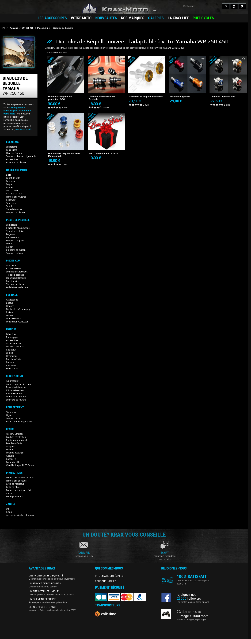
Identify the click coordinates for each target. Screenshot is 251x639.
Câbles (9, 353)
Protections (14, 472)
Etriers (9, 312)
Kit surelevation (14, 393)
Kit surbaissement (15, 390)
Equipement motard (16, 440)
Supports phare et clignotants (21, 156)
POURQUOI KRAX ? (105, 581)
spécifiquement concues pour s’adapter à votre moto (17, 110)
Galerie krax (189, 611)
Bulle (8, 175)
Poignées (10, 234)
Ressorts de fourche (16, 387)
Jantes (11, 504)
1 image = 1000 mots (192, 616)
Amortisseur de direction (18, 384)
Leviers (9, 315)
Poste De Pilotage (18, 220)
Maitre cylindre (13, 318)
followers (189, 598)
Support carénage (15, 253)
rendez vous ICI (24, 129)
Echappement (15, 407)
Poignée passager (15, 452)
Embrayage (12, 337)
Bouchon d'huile (14, 359)
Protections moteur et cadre (20, 477)
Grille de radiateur (15, 484)
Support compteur (15, 240)
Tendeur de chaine (15, 284)
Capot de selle (13, 178)
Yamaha (14, 28)
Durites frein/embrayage (18, 309)
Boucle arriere (13, 281)
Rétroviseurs (12, 237)
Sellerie (9, 449)
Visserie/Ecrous (14, 268)
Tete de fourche (14, 209)
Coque (9, 184)
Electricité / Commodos (17, 228)
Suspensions (14, 376)
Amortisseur (12, 381)
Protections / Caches (16, 196)
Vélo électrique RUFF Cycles (20, 465)
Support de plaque (15, 212)
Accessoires (12, 159)
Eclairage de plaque (16, 162)
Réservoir (11, 200)
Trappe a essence (15, 275)
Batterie (10, 362)
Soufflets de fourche (16, 399)
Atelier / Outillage (15, 434)
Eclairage (12, 142)
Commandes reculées (17, 271)
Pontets (10, 243)
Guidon (9, 246)
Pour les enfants (14, 443)
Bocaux (9, 303)
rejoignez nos (186, 595)
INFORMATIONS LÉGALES (109, 576)
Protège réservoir (14, 496)
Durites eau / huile (15, 346)
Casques (10, 446)
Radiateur (11, 349)
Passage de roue (14, 193)
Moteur (11, 329)
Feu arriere (11, 150)
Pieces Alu (42, 28)
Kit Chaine (11, 365)
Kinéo (9, 512)
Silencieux (11, 412)
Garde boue (12, 190)
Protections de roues (16, 480)
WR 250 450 (27, 28)
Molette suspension (16, 396)
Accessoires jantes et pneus (20, 515)
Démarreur (11, 356)
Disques (10, 306)
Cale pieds (11, 265)
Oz (7, 508)
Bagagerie (11, 459)
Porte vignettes (13, 462)
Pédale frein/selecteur (17, 287)
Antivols (10, 456)
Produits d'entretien (16, 437)
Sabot (9, 206)
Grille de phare (13, 487)
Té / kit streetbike (15, 231)
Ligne (9, 415)
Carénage (11, 181)
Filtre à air (11, 334)
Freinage (12, 295)
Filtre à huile (12, 368)
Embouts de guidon (15, 250)
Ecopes (9, 187)
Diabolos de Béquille (16, 278)
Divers (10, 429)
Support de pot (13, 418)
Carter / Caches (13, 343)
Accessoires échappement (19, 421)
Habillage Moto (16, 170)
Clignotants (11, 146)
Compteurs (11, 225)
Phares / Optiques (15, 153)
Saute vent (11, 203)
